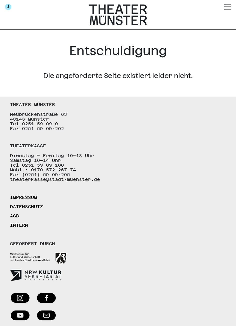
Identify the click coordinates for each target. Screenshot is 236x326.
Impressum (23, 197)
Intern (19, 225)
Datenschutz (26, 206)
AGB (14, 215)
